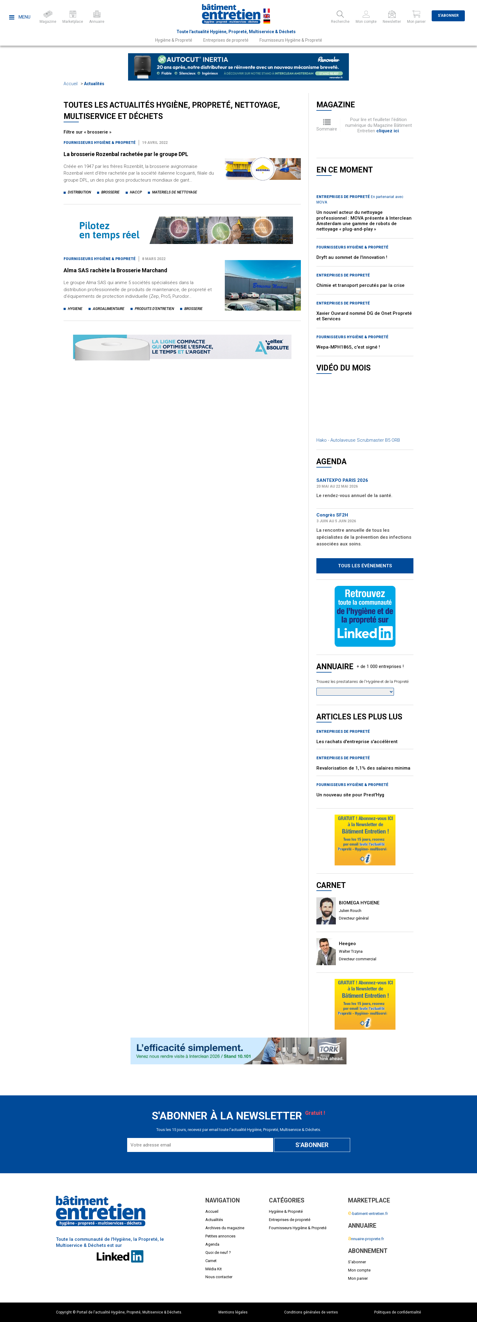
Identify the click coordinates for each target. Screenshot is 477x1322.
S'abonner (448, 15)
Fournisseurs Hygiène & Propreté (290, 40)
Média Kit (213, 1269)
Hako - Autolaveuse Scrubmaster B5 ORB (358, 440)
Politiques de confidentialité (397, 1312)
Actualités (94, 83)
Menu (19, 17)
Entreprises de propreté (226, 40)
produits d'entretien (154, 309)
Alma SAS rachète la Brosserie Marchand (115, 270)
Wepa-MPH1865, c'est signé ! (348, 347)
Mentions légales (233, 1312)
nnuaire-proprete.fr (366, 1239)
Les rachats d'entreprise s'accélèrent (357, 741)
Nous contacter (218, 1277)
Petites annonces (220, 1236)
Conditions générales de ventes (311, 1312)
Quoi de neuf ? (218, 1252)
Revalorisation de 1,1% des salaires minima (363, 768)
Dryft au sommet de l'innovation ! (351, 257)
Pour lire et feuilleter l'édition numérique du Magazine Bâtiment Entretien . (378, 125)
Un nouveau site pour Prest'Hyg (350, 795)
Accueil (71, 83)
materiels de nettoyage (174, 192)
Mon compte (359, 1270)
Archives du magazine (224, 1228)
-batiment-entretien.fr (368, 1213)
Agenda (212, 1244)
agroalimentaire (108, 309)
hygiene (75, 309)
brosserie (110, 192)
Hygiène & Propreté (173, 40)
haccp (136, 192)
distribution (79, 192)
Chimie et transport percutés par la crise (360, 285)
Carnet (211, 1260)
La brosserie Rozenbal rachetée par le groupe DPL (126, 154)
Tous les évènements (365, 566)
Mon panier (358, 1278)
